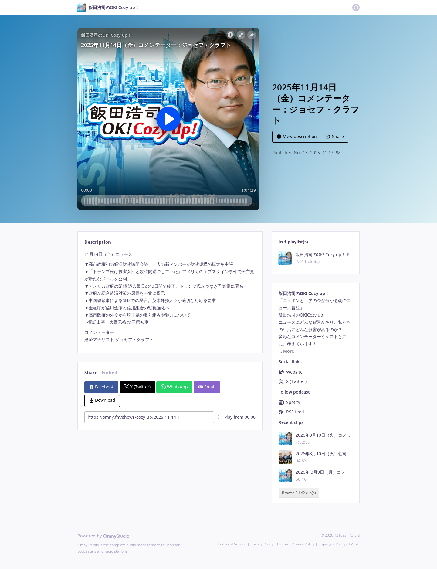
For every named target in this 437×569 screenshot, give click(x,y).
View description (297, 136)
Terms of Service (232, 544)
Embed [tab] (109, 372)
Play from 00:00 (237, 417)
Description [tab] (97, 242)
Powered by (103, 536)
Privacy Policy (261, 544)
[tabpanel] (169, 297)
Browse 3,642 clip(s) (299, 492)
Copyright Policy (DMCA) (339, 544)
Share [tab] (90, 372)
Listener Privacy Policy (295, 544)
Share (335, 136)
